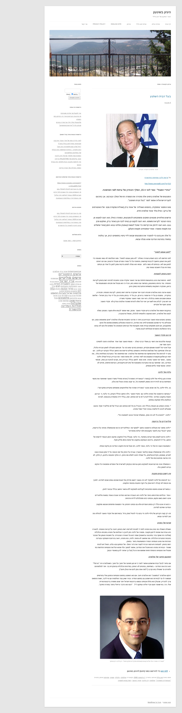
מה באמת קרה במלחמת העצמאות (49, 198)
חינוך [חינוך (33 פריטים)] (60, 289)
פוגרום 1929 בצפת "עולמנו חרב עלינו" (48, 195)
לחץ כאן (145, 671)
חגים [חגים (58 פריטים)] (39, 286)
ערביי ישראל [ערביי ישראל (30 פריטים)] (38, 295)
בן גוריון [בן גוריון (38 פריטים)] (59, 284)
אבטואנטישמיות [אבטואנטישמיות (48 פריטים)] (55, 271)
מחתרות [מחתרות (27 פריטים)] (42, 291)
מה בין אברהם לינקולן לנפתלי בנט (50, 189)
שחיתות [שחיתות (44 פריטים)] (46, 300)
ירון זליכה (126, 680)
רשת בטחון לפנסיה (105, 680)
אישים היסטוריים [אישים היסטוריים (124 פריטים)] (50, 274)
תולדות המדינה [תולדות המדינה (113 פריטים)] (52, 306)
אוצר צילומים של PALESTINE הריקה (49, 159)
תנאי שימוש (148, 702)
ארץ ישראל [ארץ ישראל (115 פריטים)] (47, 281)
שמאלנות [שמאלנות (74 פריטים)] (56, 302)
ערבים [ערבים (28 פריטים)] (60, 298)
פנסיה (93, 677)
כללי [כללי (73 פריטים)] (33, 288)
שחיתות (87, 677)
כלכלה (98, 677)
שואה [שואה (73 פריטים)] (53, 300)
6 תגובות (148, 103)
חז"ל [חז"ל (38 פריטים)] (34, 286)
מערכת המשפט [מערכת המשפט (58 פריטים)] (39, 293)
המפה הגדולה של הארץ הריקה (51, 168)
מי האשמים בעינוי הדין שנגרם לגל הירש (48, 192)
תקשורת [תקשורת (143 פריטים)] (56, 309)
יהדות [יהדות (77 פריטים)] (45, 288)
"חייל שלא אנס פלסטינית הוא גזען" (50, 147)
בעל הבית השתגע (141, 96)
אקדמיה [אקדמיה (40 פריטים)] (59, 281)
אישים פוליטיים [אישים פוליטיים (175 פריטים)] (51, 277)
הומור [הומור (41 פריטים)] (53, 284)
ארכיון (109, 24)
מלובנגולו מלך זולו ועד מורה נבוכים (49, 122)
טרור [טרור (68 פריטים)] (51, 288)
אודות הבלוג (136, 24)
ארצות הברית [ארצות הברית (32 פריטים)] (35, 281)
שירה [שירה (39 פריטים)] (41, 301)
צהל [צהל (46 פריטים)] (37, 298)
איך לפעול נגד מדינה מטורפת (51, 113)
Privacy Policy (80, 24)
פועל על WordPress (135, 702)
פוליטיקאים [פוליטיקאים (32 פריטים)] (54, 298)
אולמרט (104, 677)
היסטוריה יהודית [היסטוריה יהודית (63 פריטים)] (43, 283)
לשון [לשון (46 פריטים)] (60, 291)
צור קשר (65, 24)
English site (97, 24)
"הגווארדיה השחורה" (144, 680)
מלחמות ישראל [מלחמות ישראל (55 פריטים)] (54, 293)
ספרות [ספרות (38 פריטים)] (59, 295)
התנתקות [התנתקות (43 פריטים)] (45, 286)
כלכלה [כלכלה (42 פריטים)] (38, 289)
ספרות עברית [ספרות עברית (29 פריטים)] (52, 295)
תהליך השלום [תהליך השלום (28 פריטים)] (47, 303)
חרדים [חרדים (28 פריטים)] (56, 289)
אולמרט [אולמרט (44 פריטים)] (36, 271)
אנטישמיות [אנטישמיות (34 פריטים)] (35, 278)
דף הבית (149, 24)
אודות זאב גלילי (122, 24)
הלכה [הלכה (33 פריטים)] (32, 284)
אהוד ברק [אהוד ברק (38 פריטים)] (44, 271)
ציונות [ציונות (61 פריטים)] (59, 300)
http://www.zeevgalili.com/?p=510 (139, 184)
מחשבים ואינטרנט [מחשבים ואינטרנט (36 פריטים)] (51, 291)
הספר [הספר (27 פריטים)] (60, 286)
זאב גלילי (140, 677)
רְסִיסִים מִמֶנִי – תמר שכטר (53, 240)
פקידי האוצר (117, 680)
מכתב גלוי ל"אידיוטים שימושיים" (51, 125)
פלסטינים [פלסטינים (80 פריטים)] (44, 297)
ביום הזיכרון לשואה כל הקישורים (50, 225)
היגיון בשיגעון (143, 12)
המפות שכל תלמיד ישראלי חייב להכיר (49, 156)
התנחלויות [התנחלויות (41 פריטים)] (54, 286)
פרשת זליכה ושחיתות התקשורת (137, 178)
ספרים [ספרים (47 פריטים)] (45, 295)
